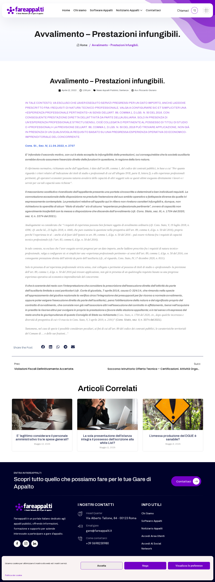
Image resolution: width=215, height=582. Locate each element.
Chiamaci (187, 10)
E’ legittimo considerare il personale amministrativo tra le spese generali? (42, 437)
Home (66, 10)
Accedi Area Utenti (153, 536)
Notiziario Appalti (127, 10)
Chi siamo (80, 10)
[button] (43, 347)
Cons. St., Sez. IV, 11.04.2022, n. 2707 (50, 145)
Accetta (101, 565)
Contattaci (153, 10)
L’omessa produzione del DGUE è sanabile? (172, 437)
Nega (145, 565)
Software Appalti (101, 10)
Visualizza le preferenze (189, 565)
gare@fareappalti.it (99, 531)
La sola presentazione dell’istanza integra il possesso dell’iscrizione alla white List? (107, 439)
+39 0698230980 (97, 543)
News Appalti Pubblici (107, 90)
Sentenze (123, 90)
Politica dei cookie (13, 575)
